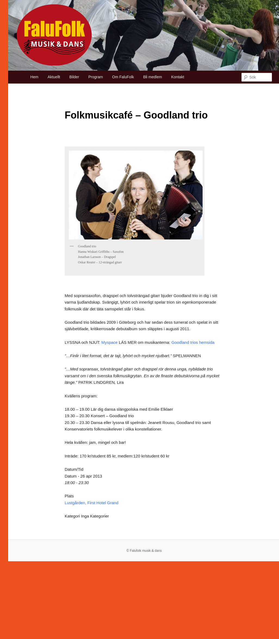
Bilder (74, 77)
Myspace (109, 342)
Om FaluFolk (123, 77)
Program (95, 77)
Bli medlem (152, 77)
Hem (34, 77)
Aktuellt (54, 77)
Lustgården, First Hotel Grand (92, 502)
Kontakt (177, 77)
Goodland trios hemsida (192, 342)
